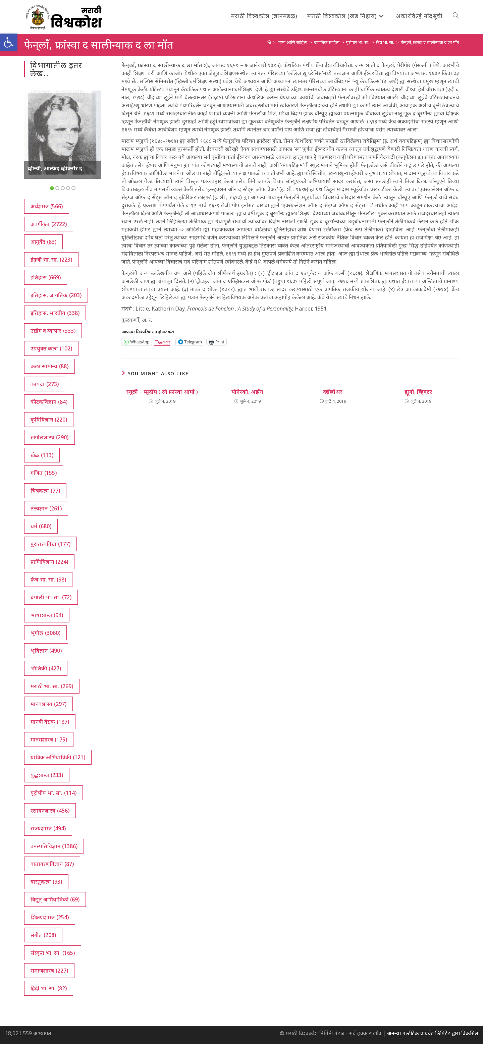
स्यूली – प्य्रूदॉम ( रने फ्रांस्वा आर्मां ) (162, 391)
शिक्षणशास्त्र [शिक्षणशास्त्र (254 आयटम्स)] (50, 917)
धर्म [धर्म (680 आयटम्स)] (41, 526)
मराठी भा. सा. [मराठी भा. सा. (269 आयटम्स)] (52, 686)
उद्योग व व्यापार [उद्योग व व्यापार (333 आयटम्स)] (53, 331)
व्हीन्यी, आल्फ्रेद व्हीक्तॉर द (55, 168)
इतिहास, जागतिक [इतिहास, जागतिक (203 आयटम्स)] (56, 295)
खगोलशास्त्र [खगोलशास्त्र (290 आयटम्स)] (49, 437)
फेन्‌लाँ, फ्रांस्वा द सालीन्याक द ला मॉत (430, 42)
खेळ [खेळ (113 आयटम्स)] (42, 455)
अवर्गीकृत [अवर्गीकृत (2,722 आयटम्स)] (49, 224)
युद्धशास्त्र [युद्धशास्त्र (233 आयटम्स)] (47, 775)
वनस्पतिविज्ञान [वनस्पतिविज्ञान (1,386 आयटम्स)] (54, 846)
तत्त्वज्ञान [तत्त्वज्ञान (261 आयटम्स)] (46, 508)
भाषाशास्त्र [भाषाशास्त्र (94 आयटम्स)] (47, 615)
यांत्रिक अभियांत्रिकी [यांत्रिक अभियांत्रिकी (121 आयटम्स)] (58, 757)
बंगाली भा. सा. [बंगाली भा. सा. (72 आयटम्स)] (51, 597)
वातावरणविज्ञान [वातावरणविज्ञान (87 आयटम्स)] (52, 864)
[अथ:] (269, 42)
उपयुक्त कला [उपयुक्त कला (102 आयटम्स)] (51, 348)
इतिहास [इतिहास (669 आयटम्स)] (46, 277)
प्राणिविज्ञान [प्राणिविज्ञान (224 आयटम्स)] (49, 562)
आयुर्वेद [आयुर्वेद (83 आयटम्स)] (43, 242)
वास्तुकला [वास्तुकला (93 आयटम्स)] (46, 882)
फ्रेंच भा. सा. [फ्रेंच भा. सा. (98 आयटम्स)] (48, 579)
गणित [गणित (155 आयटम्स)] (44, 473)
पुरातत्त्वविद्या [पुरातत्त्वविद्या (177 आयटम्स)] (50, 544)
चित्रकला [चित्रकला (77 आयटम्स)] (45, 491)
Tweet (162, 341)
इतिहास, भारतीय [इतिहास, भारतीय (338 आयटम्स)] (55, 313)
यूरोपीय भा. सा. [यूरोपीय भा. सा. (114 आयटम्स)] (53, 793)
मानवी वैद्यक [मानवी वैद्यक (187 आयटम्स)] (50, 722)
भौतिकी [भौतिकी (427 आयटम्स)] (46, 668)
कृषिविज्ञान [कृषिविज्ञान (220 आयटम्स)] (49, 420)
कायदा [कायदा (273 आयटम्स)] (45, 384)
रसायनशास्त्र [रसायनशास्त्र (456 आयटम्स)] (50, 811)
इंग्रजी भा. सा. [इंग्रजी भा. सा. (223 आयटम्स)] (51, 260)
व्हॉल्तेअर (332, 391)
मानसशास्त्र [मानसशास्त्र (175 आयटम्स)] (49, 739)
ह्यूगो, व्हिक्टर (418, 391)
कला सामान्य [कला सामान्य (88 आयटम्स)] (49, 366)
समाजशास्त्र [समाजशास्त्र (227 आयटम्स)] (49, 971)
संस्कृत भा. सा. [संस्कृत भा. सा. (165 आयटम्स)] (53, 953)
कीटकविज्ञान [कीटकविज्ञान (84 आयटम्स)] (49, 402)
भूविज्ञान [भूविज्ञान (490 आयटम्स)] (46, 651)
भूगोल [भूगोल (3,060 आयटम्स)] (45, 633)
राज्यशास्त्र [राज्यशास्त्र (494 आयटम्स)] (48, 828)
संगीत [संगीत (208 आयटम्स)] (43, 935)
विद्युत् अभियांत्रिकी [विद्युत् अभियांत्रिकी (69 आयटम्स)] (55, 899)
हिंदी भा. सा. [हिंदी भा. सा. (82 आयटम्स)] (49, 988)
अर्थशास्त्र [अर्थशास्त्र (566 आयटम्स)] (47, 206)
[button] (8, 42)
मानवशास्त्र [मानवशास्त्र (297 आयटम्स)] (48, 704)
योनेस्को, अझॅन (247, 391)
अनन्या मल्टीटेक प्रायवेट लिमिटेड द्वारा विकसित (432, 1033)
